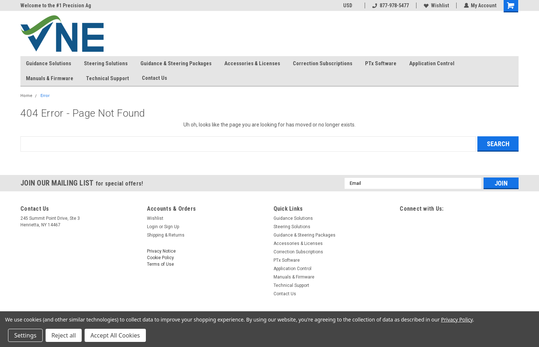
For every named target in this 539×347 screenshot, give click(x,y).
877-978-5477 (390, 5)
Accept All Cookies (115, 335)
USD (350, 5)
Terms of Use (160, 264)
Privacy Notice (161, 251)
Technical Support (107, 78)
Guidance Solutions (48, 63)
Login (152, 226)
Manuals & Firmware (49, 78)
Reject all (63, 335)
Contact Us (157, 78)
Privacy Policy (457, 319)
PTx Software (380, 63)
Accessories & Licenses (252, 63)
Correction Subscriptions (322, 63)
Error (45, 95)
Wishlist (436, 5)
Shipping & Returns (166, 235)
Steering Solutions (106, 63)
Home (26, 95)
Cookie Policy (160, 257)
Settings (25, 335)
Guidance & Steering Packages (176, 63)
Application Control (431, 63)
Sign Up (171, 226)
